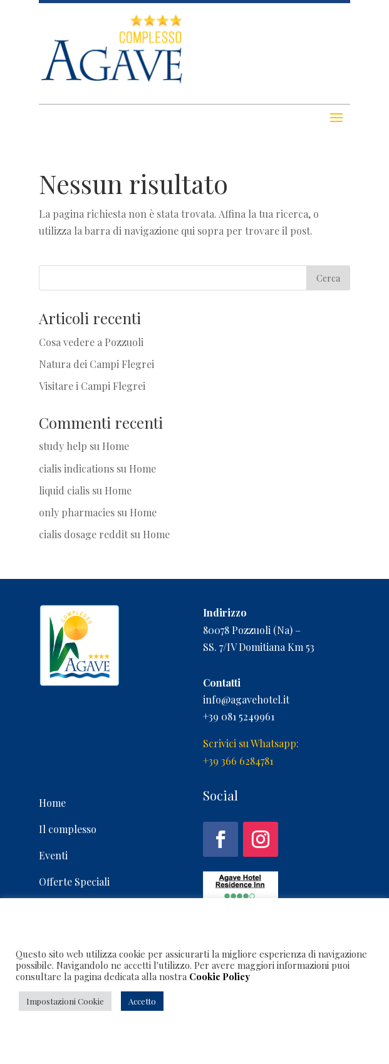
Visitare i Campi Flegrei (92, 385)
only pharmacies (77, 512)
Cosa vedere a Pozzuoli (91, 342)
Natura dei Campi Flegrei (96, 364)
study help (63, 446)
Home (115, 446)
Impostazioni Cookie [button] (65, 1001)
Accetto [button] (142, 1001)
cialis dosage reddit (83, 534)
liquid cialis (64, 490)
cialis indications (76, 468)
